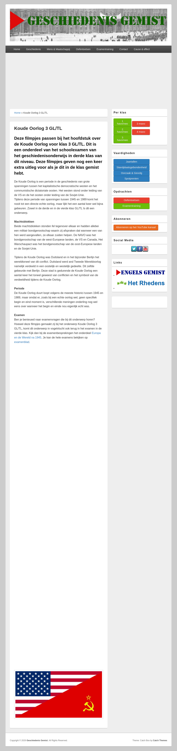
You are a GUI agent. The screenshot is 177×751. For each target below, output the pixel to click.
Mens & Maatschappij (58, 49)
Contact (123, 49)
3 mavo (141, 123)
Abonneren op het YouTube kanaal (136, 227)
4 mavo (141, 131)
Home (17, 49)
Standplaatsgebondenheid (132, 167)
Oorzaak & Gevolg (131, 172)
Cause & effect (142, 49)
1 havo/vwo (122, 122)
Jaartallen (131, 161)
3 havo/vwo (122, 138)
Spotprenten (131, 178)
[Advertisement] (88, 79)
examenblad (21, 342)
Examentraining (105, 49)
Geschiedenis (33, 49)
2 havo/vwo (122, 130)
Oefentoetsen (83, 49)
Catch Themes (160, 740)
